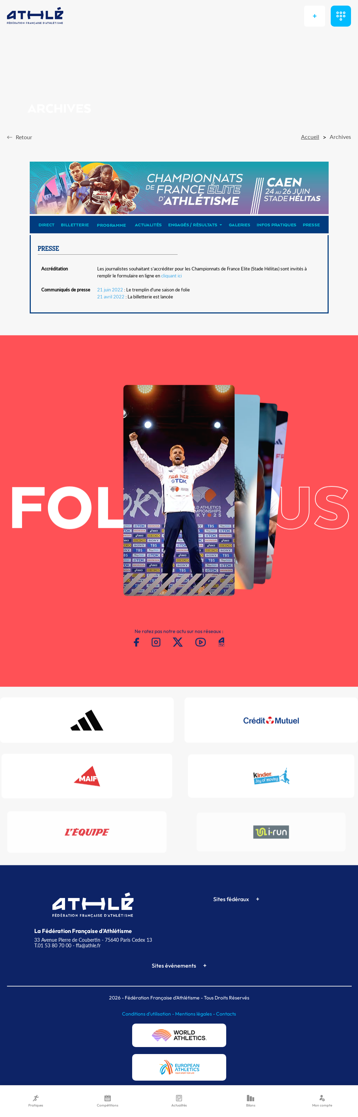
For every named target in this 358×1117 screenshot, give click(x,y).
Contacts (226, 1014)
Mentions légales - (195, 1014)
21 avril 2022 (110, 296)
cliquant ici (171, 275)
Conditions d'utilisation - (148, 1014)
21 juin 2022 (110, 289)
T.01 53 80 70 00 (52, 945)
